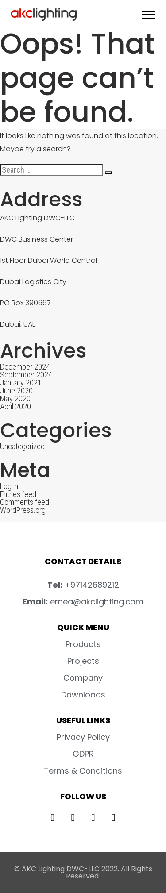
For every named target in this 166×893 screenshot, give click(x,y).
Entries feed (18, 494)
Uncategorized (22, 446)
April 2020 (15, 406)
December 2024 (25, 366)
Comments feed (24, 502)
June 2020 (16, 390)
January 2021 (21, 382)
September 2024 (26, 374)
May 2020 (15, 398)
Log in (9, 486)
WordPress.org (23, 510)
